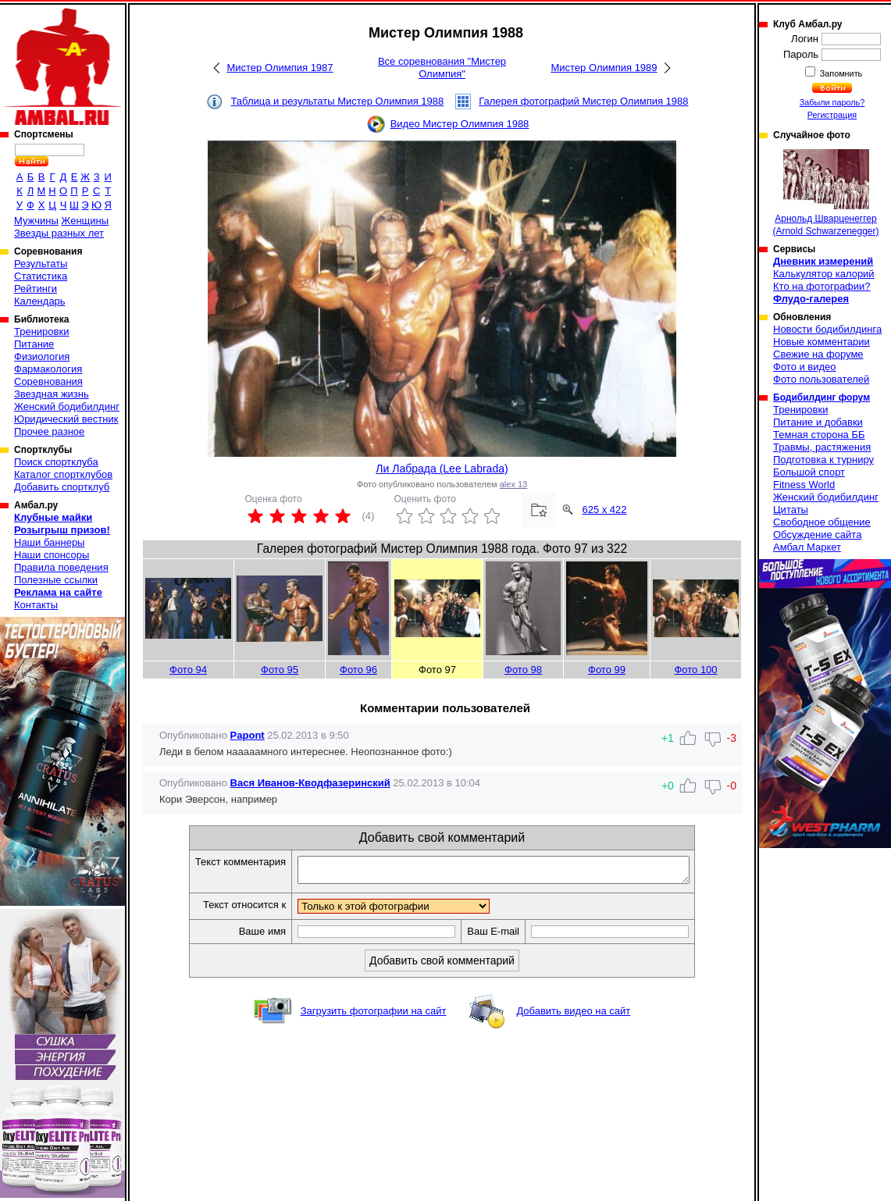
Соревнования (48, 381)
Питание (34, 344)
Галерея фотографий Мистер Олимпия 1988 (583, 101)
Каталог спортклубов (63, 474)
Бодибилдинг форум (821, 397)
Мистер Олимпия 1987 (279, 67)
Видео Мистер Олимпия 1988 (459, 124)
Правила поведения (61, 567)
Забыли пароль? (832, 102)
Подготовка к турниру (823, 459)
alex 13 (513, 484)
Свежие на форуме (818, 354)
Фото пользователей (821, 379)
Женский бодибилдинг (66, 406)
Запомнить (840, 73)
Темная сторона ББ (819, 434)
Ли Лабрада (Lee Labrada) (442, 468)
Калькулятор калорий (824, 274)
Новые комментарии (821, 341)
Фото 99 (606, 669)
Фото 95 (279, 669)
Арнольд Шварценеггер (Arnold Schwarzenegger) (825, 193)
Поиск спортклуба (56, 462)
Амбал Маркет (807, 547)
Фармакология (48, 369)
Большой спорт (809, 472)
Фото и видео (804, 366)
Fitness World (804, 484)
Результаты (40, 263)
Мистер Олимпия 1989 (604, 67)
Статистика (40, 276)
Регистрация (832, 114)
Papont (247, 735)
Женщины (85, 220)
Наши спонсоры (51, 555)
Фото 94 (188, 669)
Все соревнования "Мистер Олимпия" (442, 67)
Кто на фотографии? (822, 286)
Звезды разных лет (59, 233)
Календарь (40, 301)
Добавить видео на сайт (573, 1015)
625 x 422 (604, 509)
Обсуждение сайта (817, 534)
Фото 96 (358, 669)
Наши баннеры (49, 542)
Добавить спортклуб (61, 487)
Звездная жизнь (51, 394)
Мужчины (36, 220)
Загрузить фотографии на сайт (374, 1015)
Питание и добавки (818, 422)
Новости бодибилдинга (827, 329)
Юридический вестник (66, 419)
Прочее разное (49, 431)
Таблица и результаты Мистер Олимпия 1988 (337, 101)
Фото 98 (523, 669)
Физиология (41, 356)
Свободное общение (822, 522)
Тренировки (41, 331)
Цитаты (790, 509)
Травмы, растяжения (822, 447)
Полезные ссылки (56, 580)
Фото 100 (695, 669)
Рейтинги (35, 288)
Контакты (36, 605)
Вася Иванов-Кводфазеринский (310, 783)
